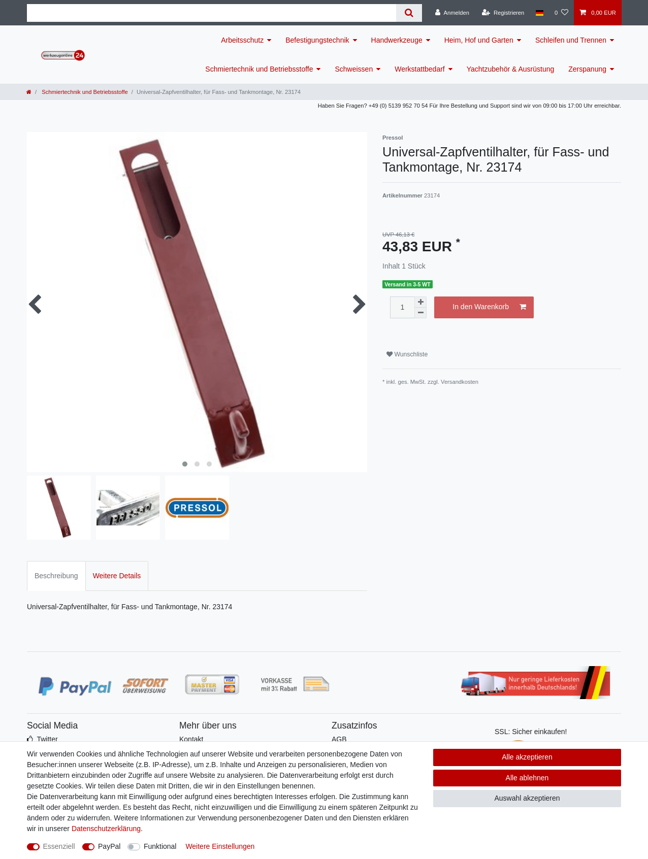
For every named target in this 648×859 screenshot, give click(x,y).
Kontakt (191, 739)
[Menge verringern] (420, 313)
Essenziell (59, 846)
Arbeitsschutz (242, 40)
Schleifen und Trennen (570, 40)
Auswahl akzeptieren (527, 798)
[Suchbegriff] (211, 13)
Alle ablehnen (527, 778)
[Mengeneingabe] (402, 307)
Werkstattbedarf (420, 69)
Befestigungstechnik (317, 40)
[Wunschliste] (561, 12)
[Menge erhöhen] (420, 302)
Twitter (47, 739)
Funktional (160, 846)
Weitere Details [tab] (117, 576)
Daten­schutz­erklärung (106, 828)
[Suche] (409, 13)
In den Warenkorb (489, 307)
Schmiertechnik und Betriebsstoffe (259, 69)
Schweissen (354, 69)
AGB (339, 739)
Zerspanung (587, 69)
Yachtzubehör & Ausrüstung (511, 69)
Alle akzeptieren (527, 757)
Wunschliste (407, 354)
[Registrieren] (503, 12)
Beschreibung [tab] (56, 576)
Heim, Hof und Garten (478, 40)
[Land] (539, 12)
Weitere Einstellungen (219, 846)
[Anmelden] (452, 12)
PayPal (109, 846)
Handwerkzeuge (397, 40)
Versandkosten (459, 382)
